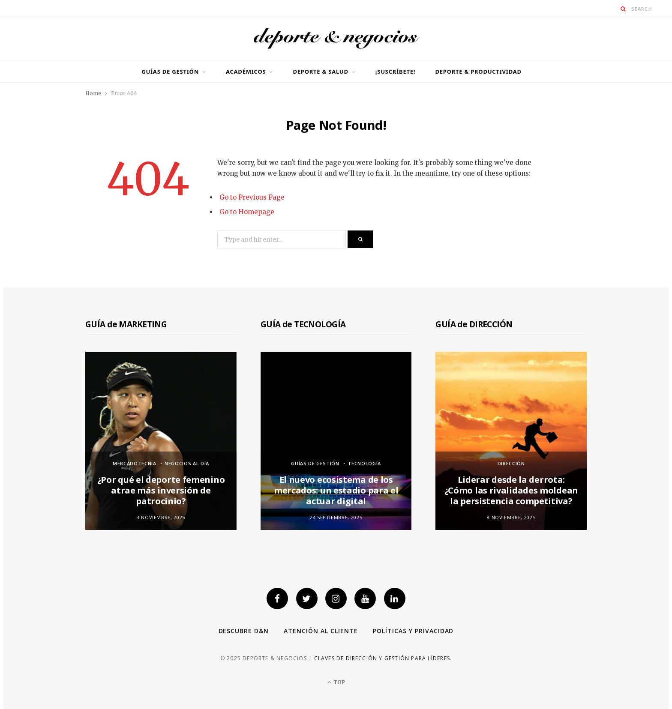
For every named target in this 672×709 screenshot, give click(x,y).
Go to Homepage (246, 212)
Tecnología (364, 463)
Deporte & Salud (320, 71)
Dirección (511, 463)
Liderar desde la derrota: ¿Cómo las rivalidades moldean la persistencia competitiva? (511, 490)
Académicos (246, 71)
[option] (161, 441)
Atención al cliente (321, 631)
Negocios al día (187, 463)
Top (336, 682)
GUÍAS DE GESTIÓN (170, 71)
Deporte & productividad (478, 71)
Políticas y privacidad (413, 631)
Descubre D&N (244, 631)
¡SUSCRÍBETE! (395, 71)
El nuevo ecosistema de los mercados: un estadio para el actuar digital (336, 490)
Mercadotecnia (134, 463)
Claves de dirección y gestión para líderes (382, 658)
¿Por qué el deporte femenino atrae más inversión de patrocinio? (161, 490)
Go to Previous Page (252, 197)
